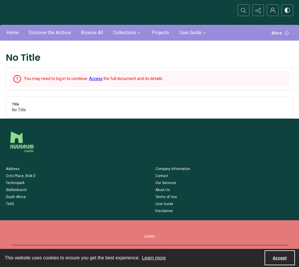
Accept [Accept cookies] (280, 258)
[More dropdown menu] (280, 33)
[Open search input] (243, 10)
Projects (160, 32)
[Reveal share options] (258, 10)
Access (95, 78)
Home (12, 32)
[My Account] (272, 10)
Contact (149, 236)
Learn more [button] (154, 257)
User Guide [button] (193, 32)
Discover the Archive (50, 32)
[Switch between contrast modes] (287, 10)
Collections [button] (127, 32)
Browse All (92, 32)
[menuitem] (149, 235)
